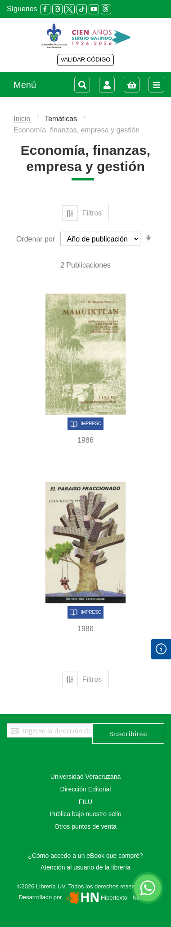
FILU (85, 801)
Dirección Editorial (85, 789)
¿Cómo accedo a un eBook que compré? (85, 855)
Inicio (23, 119)
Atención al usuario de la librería (85, 867)
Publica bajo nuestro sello (86, 813)
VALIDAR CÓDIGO (85, 59)
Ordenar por (35, 239)
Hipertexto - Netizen (107, 897)
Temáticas (62, 119)
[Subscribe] (128, 733)
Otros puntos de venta (85, 826)
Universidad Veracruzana (85, 776)
